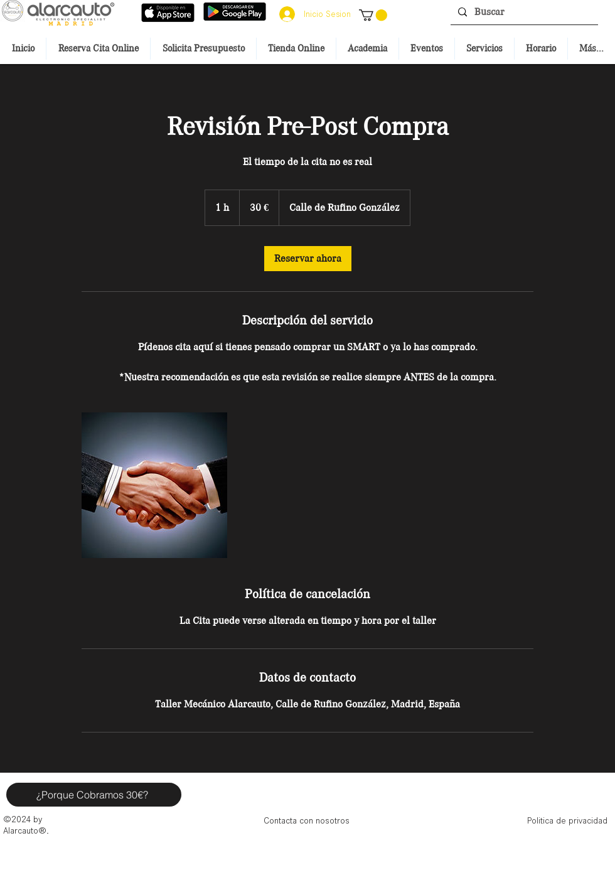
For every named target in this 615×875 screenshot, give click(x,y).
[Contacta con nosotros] (306, 820)
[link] (307, 258)
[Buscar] (523, 12)
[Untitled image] (154, 485)
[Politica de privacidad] (567, 820)
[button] (373, 15)
